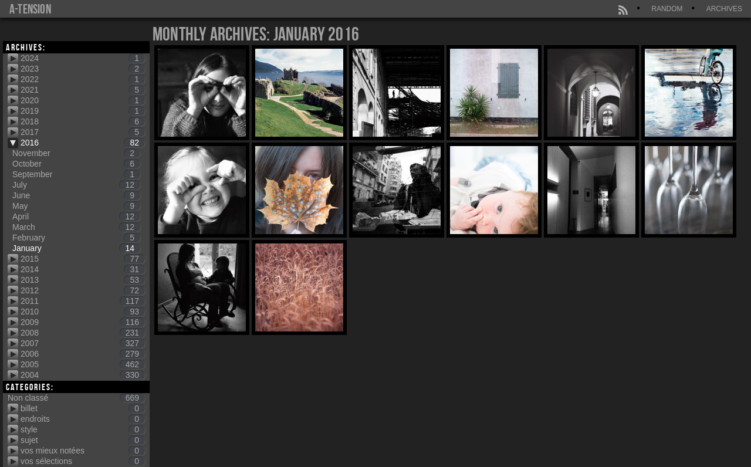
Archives (724, 9)
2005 (83, 364)
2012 (83, 290)
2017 (83, 132)
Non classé (76, 397)
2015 (83, 258)
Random (666, 9)
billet (83, 408)
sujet (83, 440)
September (76, 174)
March (76, 227)
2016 (83, 142)
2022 (83, 79)
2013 (83, 280)
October (76, 163)
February (76, 237)
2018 (83, 121)
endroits (83, 419)
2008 (83, 332)
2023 (83, 68)
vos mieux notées (83, 450)
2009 (83, 322)
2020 (83, 100)
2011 (83, 301)
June (76, 195)
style (83, 429)
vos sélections (83, 461)
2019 (83, 111)
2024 (83, 58)
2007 (83, 343)
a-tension (30, 9)
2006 (83, 353)
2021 (83, 89)
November (76, 153)
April (76, 216)
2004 (83, 375)
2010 (83, 311)
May (76, 206)
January (76, 248)
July (76, 184)
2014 (83, 269)
